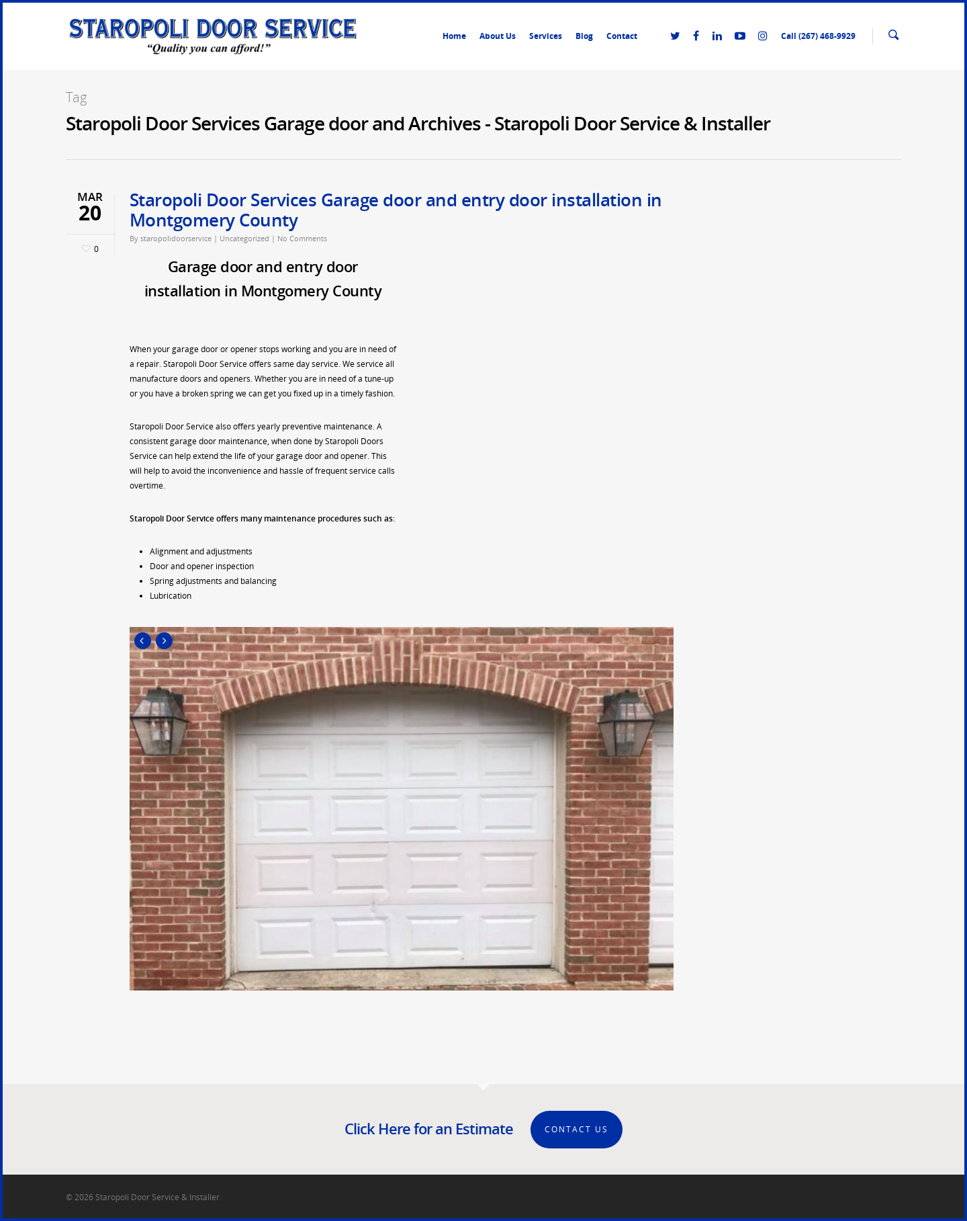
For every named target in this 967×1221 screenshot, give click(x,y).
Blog (584, 36)
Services (545, 36)
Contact (621, 36)
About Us (497, 36)
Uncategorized (244, 238)
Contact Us (576, 1129)
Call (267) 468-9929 (818, 36)
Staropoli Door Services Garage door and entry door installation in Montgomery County (396, 209)
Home (454, 36)
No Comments (302, 238)
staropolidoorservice (176, 238)
